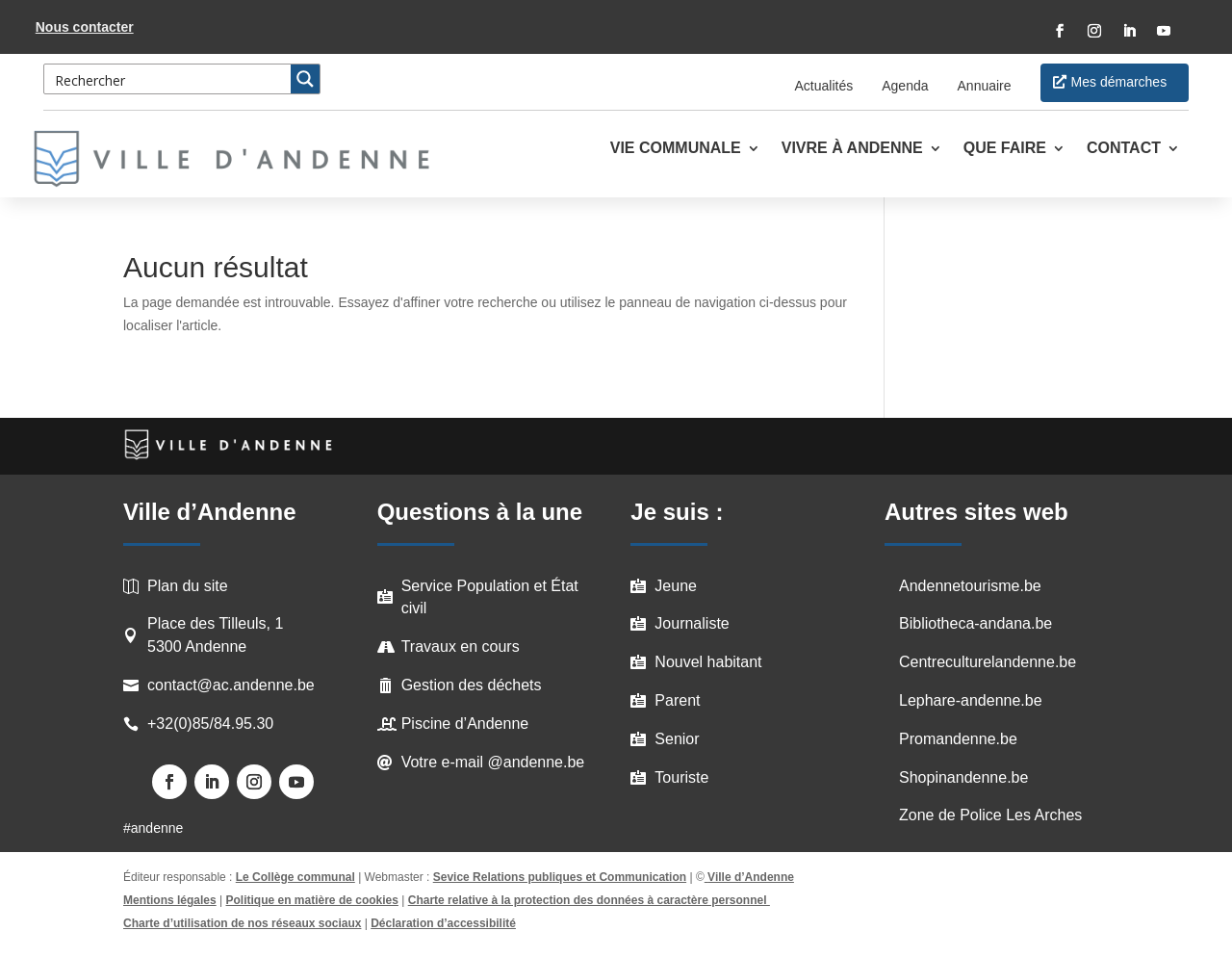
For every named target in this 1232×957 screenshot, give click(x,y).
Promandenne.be (958, 739)
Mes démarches (1119, 82)
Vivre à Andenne (852, 149)
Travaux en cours (460, 646)
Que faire (1004, 149)
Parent (677, 700)
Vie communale (675, 149)
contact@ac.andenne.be (231, 685)
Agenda (905, 85)
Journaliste (691, 623)
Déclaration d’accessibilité (443, 923)
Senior (676, 739)
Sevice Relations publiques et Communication (559, 877)
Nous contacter (85, 27)
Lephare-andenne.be (970, 700)
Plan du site (187, 586)
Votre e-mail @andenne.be (493, 762)
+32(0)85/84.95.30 (210, 723)
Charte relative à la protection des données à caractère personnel (589, 900)
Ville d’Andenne (749, 877)
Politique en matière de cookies (312, 900)
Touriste (681, 777)
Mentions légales (170, 900)
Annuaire (985, 85)
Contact (1124, 149)
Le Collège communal (295, 877)
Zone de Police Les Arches (990, 815)
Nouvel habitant (707, 662)
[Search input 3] (169, 79)
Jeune (675, 586)
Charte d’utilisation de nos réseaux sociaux (242, 923)
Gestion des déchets (471, 685)
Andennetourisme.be (970, 586)
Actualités (824, 85)
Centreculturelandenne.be (987, 662)
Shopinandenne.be (963, 777)
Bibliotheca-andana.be (975, 623)
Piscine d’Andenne (465, 723)
